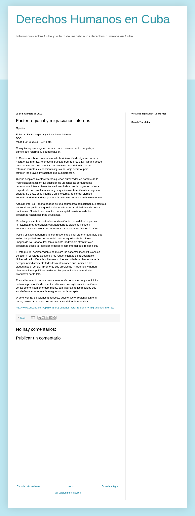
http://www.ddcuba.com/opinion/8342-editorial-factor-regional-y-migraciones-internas (65, 307)
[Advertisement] (84, 78)
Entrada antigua (109, 486)
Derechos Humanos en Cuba (93, 19)
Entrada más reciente (28, 486)
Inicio (70, 486)
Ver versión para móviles (68, 492)
